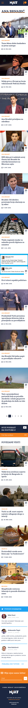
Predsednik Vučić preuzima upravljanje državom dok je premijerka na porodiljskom (13, 318)
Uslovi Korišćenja (20, 687)
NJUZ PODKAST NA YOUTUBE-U (8, 428)
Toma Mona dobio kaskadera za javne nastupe (13, 44)
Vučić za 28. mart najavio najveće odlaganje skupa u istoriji (12, 513)
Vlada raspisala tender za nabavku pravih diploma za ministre (12, 242)
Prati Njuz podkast (7, 435)
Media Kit (10, 687)
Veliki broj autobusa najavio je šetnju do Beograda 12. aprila (13, 474)
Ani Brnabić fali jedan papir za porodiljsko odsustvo (13, 357)
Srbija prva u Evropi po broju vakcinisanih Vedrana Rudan (13, 82)
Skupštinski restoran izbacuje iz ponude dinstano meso (13, 591)
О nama (4, 687)
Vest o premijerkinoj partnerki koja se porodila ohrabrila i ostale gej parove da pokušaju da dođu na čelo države (13, 399)
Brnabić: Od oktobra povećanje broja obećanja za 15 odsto (13, 202)
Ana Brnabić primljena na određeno (12, 120)
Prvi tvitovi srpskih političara (14, 280)
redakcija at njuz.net (14, 699)
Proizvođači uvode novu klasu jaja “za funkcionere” (12, 552)
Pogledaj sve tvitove (10, 664)
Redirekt (14, 704)
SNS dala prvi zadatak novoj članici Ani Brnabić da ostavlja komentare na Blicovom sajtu (13, 160)
